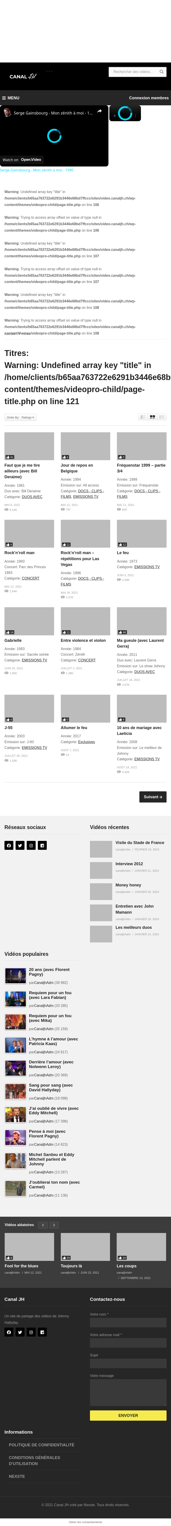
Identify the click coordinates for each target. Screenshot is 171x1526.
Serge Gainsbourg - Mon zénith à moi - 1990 (53, 113)
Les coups (126, 1266)
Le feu (123, 553)
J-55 (8, 728)
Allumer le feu (74, 728)
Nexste (17, 1476)
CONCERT (30, 578)
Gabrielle (13, 640)
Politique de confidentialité (41, 1445)
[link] (7, 112)
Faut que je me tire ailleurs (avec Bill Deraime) (22, 471)
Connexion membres (149, 98)
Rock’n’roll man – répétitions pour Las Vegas (80, 559)
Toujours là (71, 1266)
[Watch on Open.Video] (22, 160)
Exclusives (86, 742)
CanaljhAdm (43, 983)
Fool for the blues (21, 1266)
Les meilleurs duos (134, 927)
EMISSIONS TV (86, 497)
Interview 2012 (129, 864)
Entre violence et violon (83, 640)
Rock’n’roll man (19, 553)
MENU (10, 98)
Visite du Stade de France (140, 842)
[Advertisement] (85, 31)
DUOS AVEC (32, 497)
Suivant (151, 797)
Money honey (128, 885)
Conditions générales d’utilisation (34, 1460)
